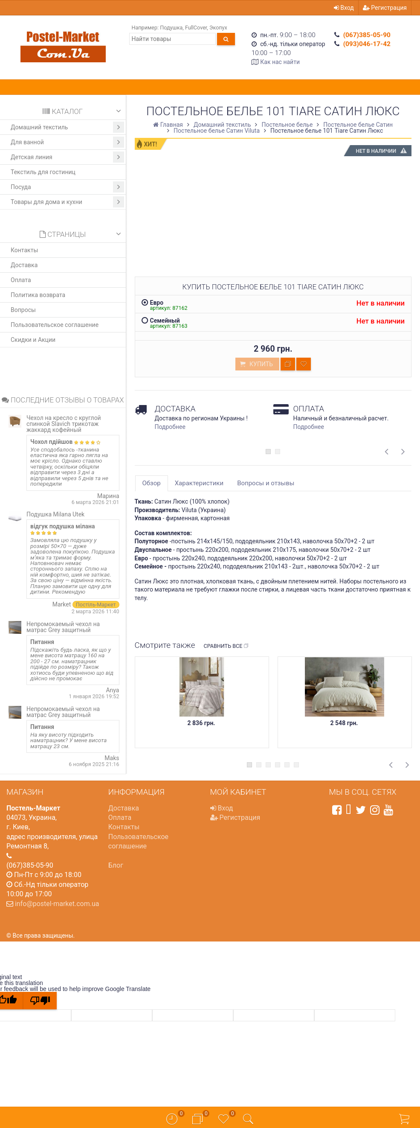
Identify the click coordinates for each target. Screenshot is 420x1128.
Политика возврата (38, 294)
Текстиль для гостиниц (43, 172)
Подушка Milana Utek (55, 514)
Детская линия (67, 157)
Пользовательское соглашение (54, 324)
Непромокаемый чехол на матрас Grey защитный (63, 627)
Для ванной (67, 142)
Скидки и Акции (33, 339)
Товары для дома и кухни (67, 201)
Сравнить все (226, 646)
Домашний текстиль (67, 127)
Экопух (218, 27)
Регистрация (385, 7)
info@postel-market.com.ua (57, 904)
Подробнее (170, 426)
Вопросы (23, 309)
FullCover (196, 27)
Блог (115, 865)
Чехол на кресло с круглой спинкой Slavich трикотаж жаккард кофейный (63, 424)
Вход (344, 7)
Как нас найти (280, 61)
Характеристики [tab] (199, 483)
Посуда (67, 186)
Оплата (21, 280)
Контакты (24, 250)
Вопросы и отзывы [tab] (265, 483)
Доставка (24, 265)
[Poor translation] (40, 1000)
